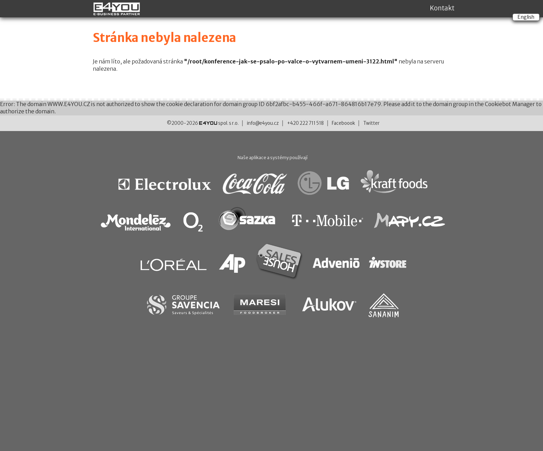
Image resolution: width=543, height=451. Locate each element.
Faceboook (343, 123)
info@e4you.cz (263, 123)
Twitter (371, 123)
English (526, 17)
